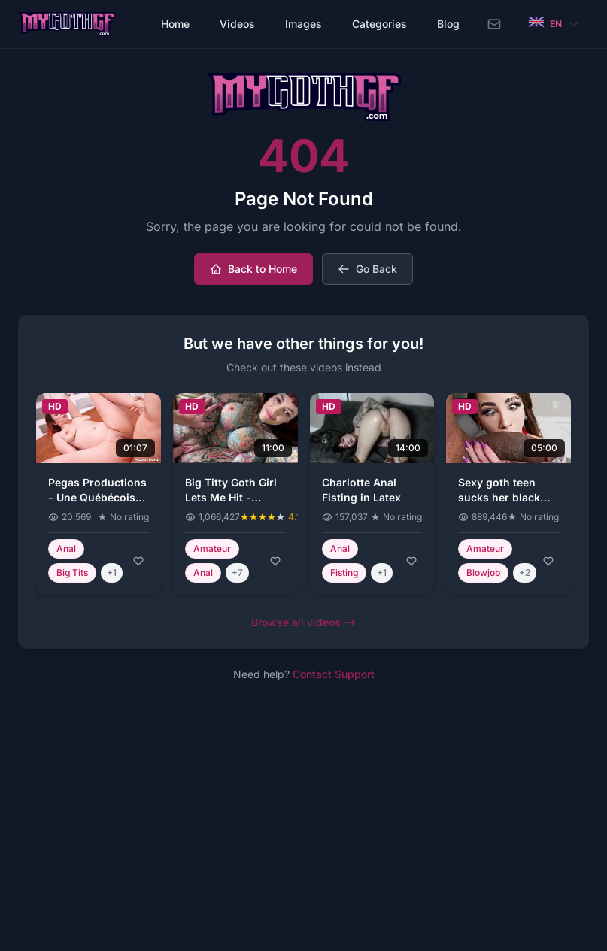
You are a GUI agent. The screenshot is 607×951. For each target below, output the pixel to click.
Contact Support (334, 674)
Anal (66, 548)
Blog (448, 23)
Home (175, 23)
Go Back (367, 268)
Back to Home (253, 268)
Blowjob (483, 572)
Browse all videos (303, 622)
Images (303, 23)
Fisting (344, 572)
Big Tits (72, 572)
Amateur (212, 548)
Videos (237, 23)
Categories (379, 23)
